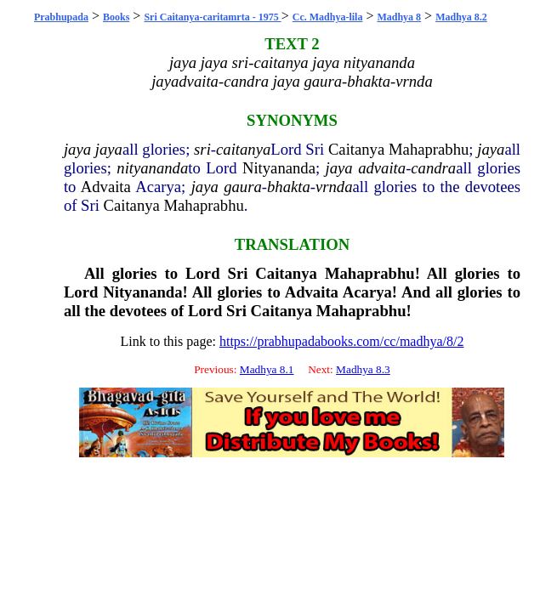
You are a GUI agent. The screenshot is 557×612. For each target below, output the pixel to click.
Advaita (106, 187)
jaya (77, 149)
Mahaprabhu (429, 149)
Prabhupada (61, 17)
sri (202, 149)
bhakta (288, 187)
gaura (243, 187)
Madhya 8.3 (363, 369)
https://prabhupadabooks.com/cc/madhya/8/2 (341, 341)
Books (116, 17)
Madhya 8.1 (267, 369)
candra (433, 168)
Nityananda (278, 168)
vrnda (334, 187)
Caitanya (356, 149)
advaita (382, 168)
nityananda (152, 168)
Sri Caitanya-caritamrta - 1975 (212, 17)
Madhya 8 (399, 17)
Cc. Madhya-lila (328, 17)
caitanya (243, 149)
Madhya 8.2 (461, 17)
